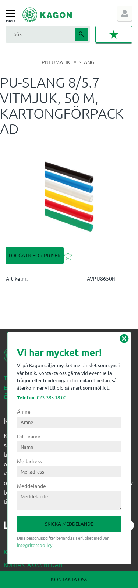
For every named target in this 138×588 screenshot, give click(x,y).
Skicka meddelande (69, 523)
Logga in (124, 13)
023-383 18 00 (41, 397)
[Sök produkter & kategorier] (39, 34)
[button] (12, 13)
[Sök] (81, 34)
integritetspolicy (34, 545)
